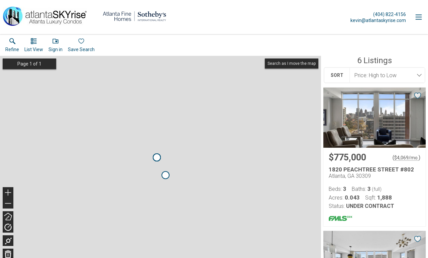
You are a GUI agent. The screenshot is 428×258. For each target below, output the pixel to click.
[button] (33, 46)
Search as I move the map (292, 63)
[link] (12, 46)
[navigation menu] (418, 17)
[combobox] (385, 75)
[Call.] (378, 14)
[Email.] (378, 20)
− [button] (8, 204)
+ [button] (8, 193)
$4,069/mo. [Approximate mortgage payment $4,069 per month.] (406, 157)
